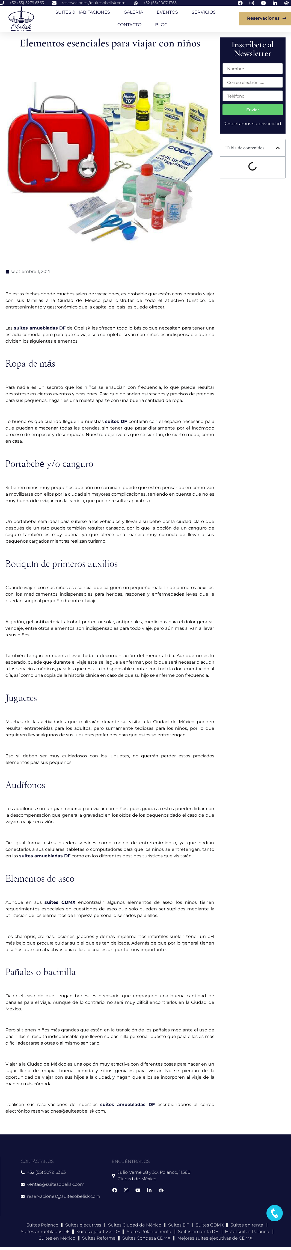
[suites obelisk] (238, 1186)
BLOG (161, 24)
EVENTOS (167, 12)
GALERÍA (133, 12)
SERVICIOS (204, 12)
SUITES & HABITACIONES (82, 12)
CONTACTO (129, 24)
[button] (277, 148)
